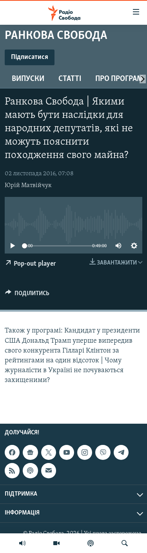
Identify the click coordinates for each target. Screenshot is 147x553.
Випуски (28, 79)
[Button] (27, 295)
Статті (69, 79)
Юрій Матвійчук (28, 185)
